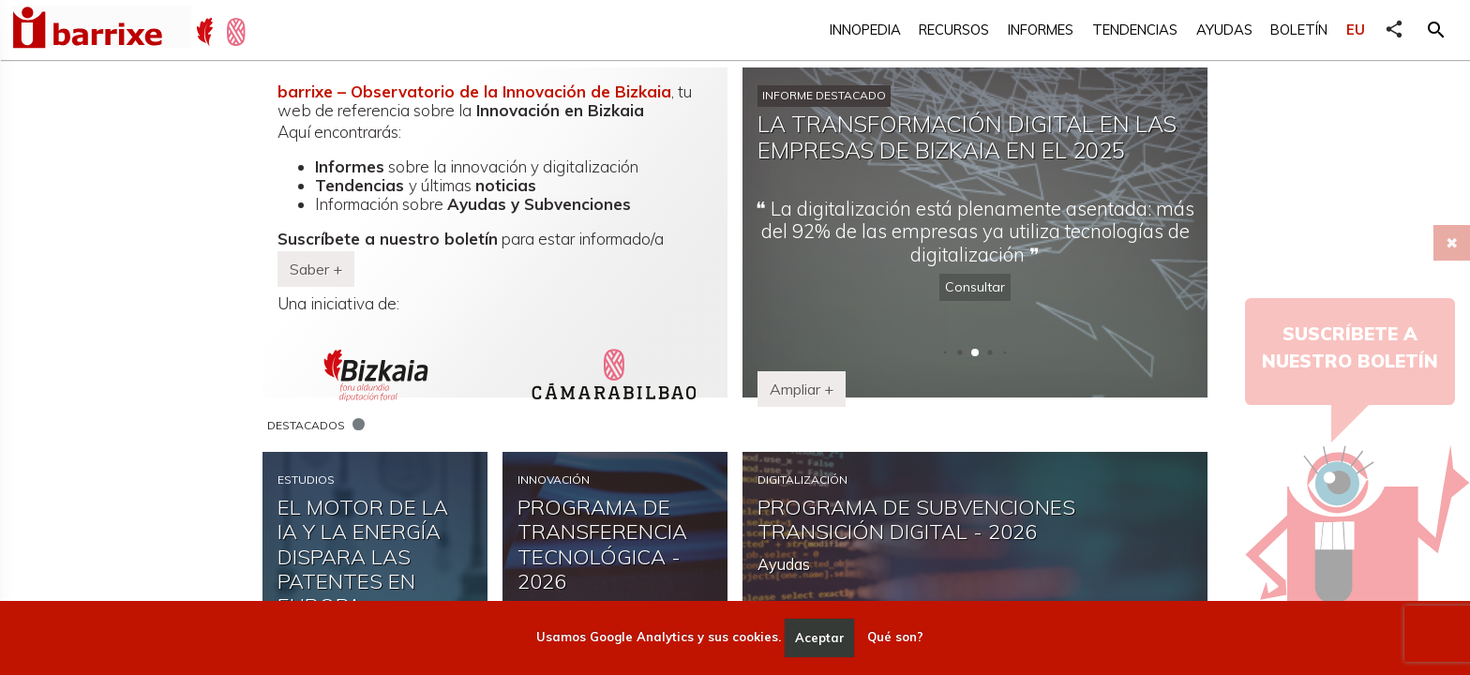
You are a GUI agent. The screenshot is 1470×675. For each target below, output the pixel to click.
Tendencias (1135, 29)
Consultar (975, 286)
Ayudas (1224, 29)
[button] (1436, 30)
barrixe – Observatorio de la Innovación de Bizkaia (474, 91)
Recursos (954, 29)
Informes (1040, 29)
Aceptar (820, 637)
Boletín (1299, 29)
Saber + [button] (316, 269)
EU (1355, 29)
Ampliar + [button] (801, 389)
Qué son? (895, 637)
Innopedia (865, 29)
